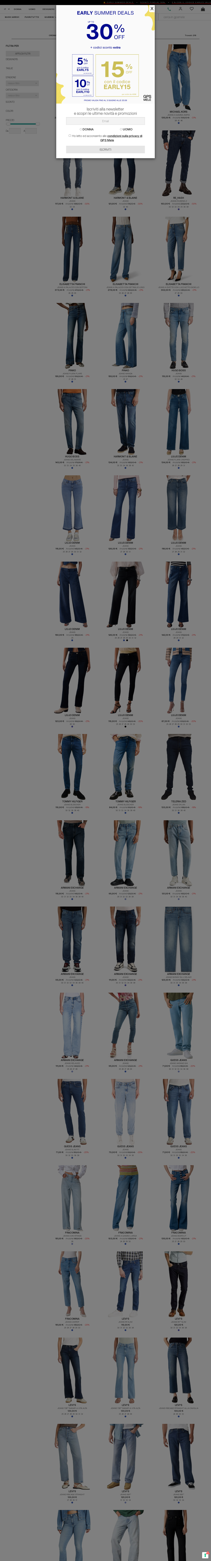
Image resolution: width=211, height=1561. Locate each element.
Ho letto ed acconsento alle (105, 138)
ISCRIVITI (105, 149)
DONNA (87, 129)
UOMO (126, 129)
